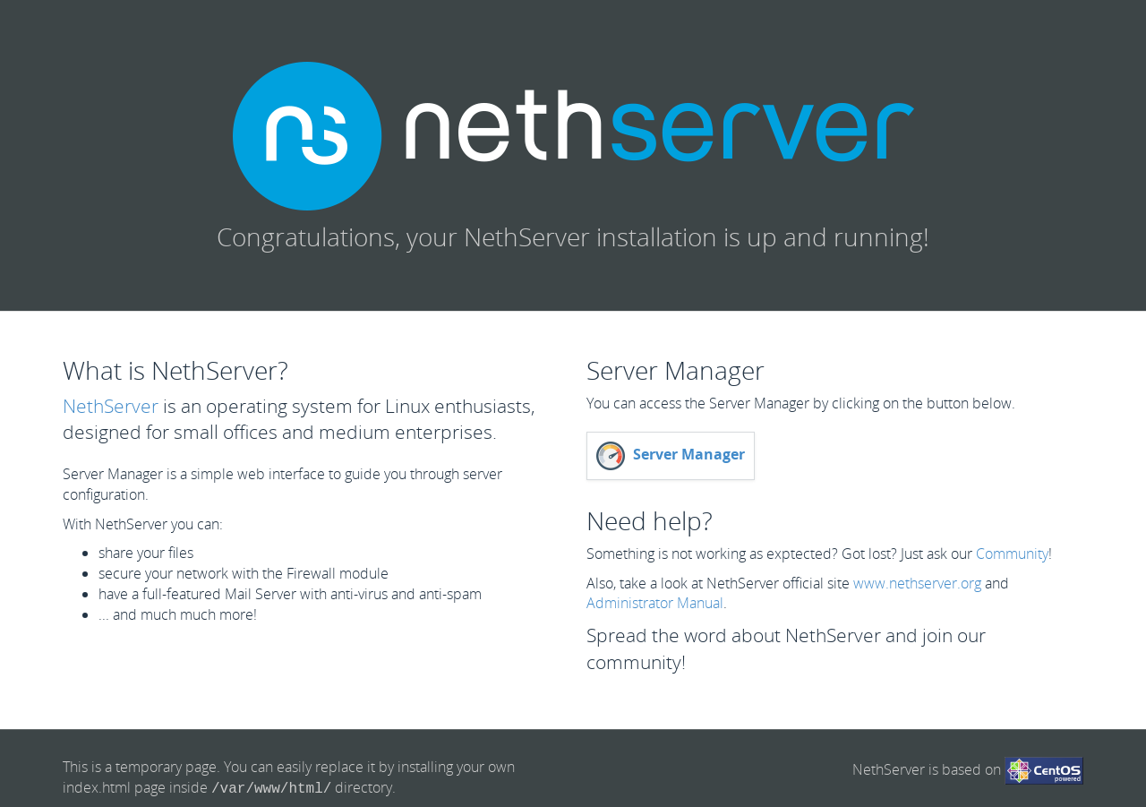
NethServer (110, 405)
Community (1012, 553)
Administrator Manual (654, 603)
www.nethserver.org (917, 583)
